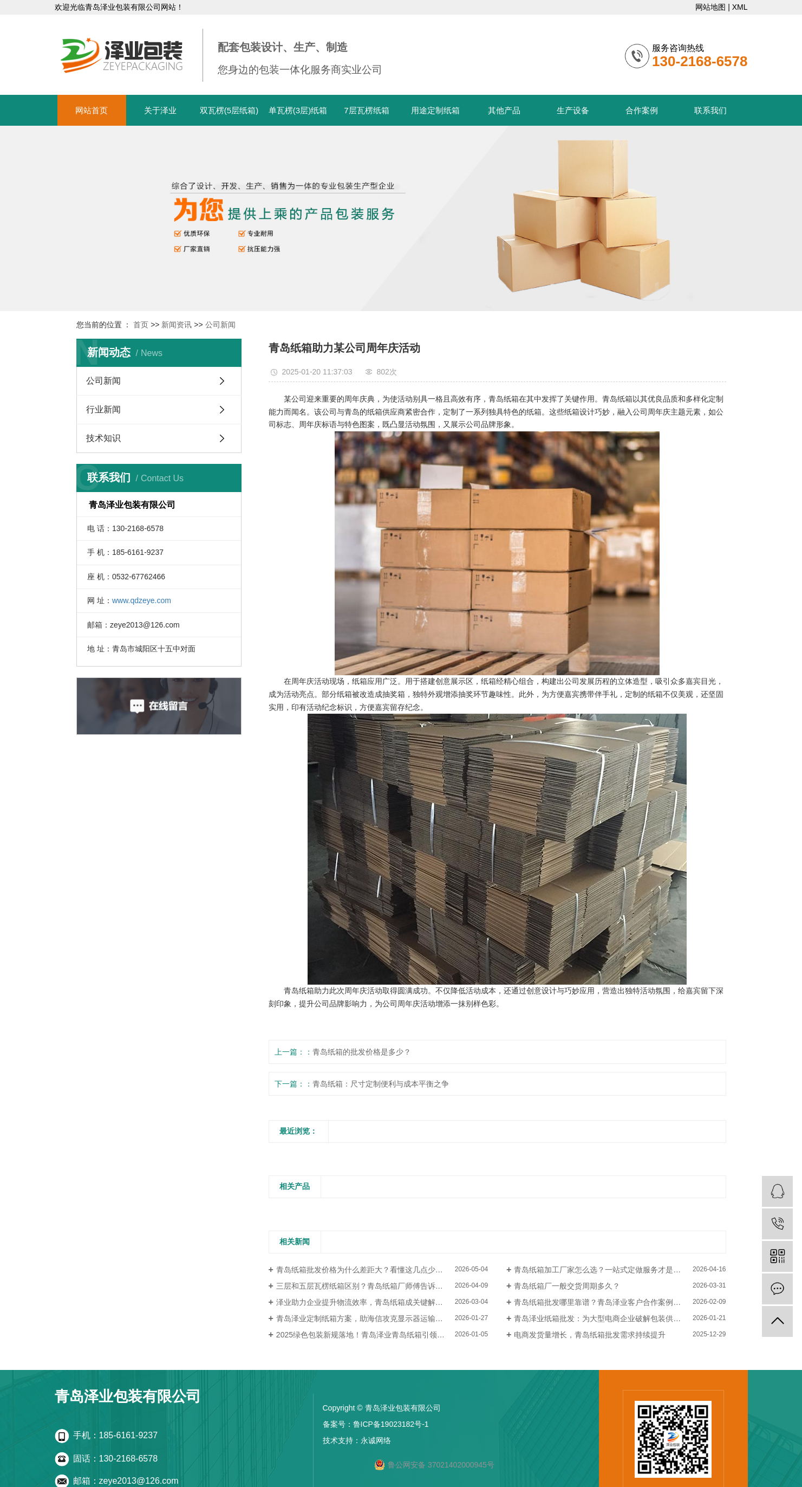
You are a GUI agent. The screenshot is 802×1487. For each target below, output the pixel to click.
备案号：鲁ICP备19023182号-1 (376, 1424)
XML (740, 7)
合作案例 (641, 110)
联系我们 (710, 110)
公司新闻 (220, 324)
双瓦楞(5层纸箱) (229, 110)
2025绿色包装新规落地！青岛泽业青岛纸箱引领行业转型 (371, 1334)
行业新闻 (103, 409)
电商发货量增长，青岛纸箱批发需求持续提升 (590, 1334)
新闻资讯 (176, 324)
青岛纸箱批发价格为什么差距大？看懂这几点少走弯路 (367, 1269)
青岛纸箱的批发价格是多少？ (361, 1052)
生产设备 (573, 110)
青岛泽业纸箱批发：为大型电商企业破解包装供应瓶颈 (605, 1318)
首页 (140, 324)
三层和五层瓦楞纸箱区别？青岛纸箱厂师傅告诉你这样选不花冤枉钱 (382, 1286)
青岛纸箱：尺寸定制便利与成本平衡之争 (380, 1083)
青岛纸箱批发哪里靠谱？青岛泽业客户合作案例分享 (601, 1302)
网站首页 (91, 110)
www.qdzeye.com (141, 600)
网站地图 (710, 7)
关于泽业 (160, 110)
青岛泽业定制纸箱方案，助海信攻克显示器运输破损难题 (371, 1318)
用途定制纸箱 (435, 110)
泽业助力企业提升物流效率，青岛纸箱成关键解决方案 (367, 1302)
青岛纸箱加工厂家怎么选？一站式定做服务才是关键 (601, 1269)
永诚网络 (376, 1440)
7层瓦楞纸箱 (366, 110)
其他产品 (504, 110)
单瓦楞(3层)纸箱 (298, 110)
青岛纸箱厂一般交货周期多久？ (567, 1286)
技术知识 (103, 438)
